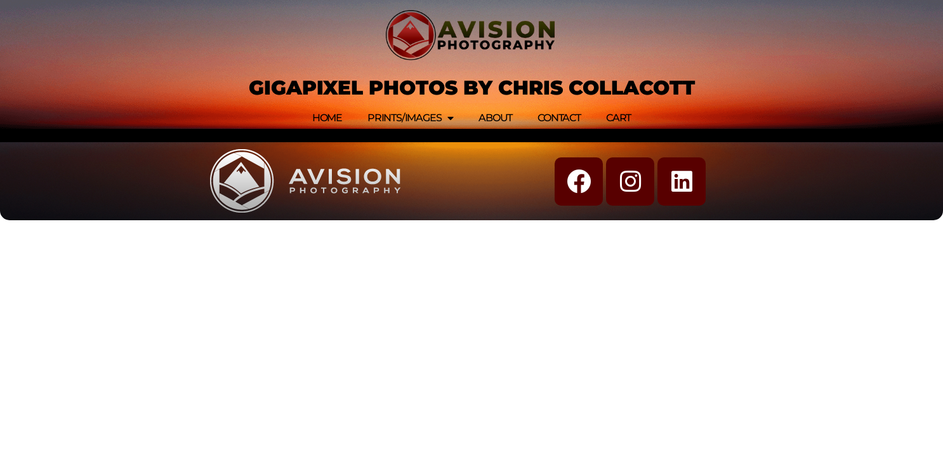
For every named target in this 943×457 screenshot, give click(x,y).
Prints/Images (410, 118)
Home (327, 118)
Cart (618, 118)
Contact (559, 118)
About (495, 118)
